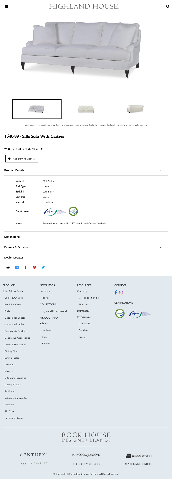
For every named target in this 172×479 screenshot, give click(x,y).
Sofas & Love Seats (13, 290)
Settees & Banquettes (15, 397)
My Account (83, 316)
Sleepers (9, 404)
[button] (36, 109)
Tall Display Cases (14, 417)
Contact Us (85, 323)
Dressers (9, 364)
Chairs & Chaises (13, 297)
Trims (44, 336)
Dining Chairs (11, 351)
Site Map (83, 304)
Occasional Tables (14, 324)
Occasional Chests (14, 317)
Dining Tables (11, 357)
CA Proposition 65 (89, 297)
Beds (7, 311)
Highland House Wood (54, 311)
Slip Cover (9, 411)
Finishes (46, 343)
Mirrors (8, 371)
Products (45, 290)
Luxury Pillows (12, 384)
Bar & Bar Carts (12, 304)
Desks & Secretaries (15, 344)
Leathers (46, 330)
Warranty (82, 290)
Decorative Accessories (17, 337)
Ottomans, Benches (15, 377)
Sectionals (10, 391)
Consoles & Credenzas (16, 331)
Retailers (83, 330)
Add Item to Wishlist (21, 158)
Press (82, 336)
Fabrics (45, 297)
